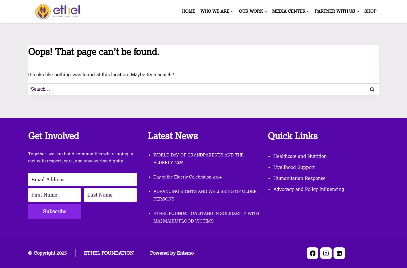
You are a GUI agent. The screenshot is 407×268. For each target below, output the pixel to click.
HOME (188, 11)
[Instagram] (326, 253)
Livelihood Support (294, 167)
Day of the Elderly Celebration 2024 (187, 177)
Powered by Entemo (172, 253)
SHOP (370, 11)
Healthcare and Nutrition (300, 156)
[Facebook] (312, 253)
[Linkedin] (339, 253)
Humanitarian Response (299, 178)
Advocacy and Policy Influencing (308, 189)
